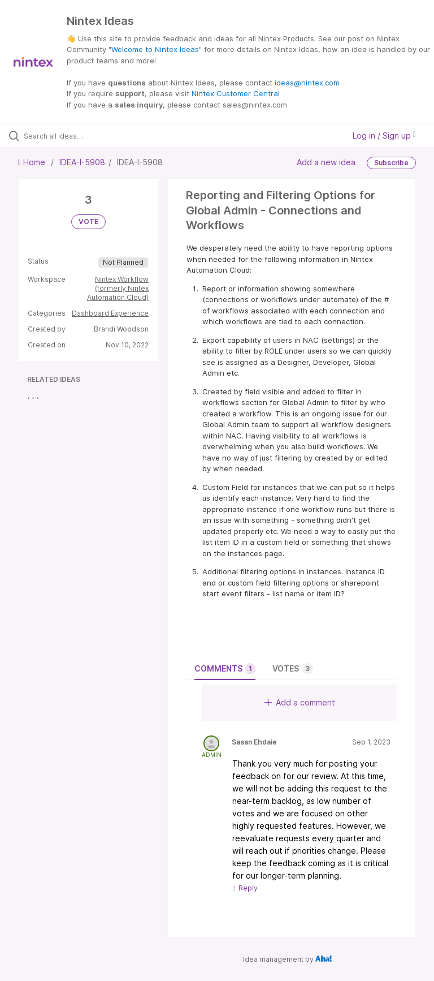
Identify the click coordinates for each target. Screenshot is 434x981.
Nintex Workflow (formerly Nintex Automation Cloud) (118, 288)
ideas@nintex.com (307, 82)
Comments (224, 668)
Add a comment (299, 702)
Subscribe (391, 162)
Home (32, 162)
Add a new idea (326, 162)
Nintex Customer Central (236, 93)
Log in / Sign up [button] (384, 135)
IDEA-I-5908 (82, 162)
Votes (292, 668)
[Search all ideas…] (76, 136)
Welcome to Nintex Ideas (155, 49)
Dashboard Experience (110, 313)
